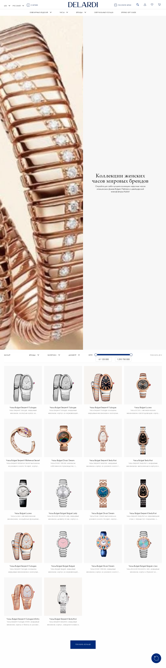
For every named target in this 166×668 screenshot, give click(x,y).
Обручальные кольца (103, 12)
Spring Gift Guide (128, 12)
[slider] (95, 355)
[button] (7, 6)
